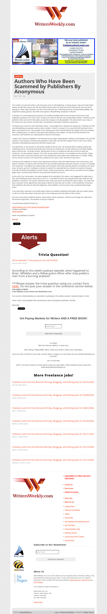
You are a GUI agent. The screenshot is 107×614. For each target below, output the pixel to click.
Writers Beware (17, 211)
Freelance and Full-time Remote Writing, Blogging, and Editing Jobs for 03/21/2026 (53, 434)
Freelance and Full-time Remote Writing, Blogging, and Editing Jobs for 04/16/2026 (53, 382)
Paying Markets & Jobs (72, 529)
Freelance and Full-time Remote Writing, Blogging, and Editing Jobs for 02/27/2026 (53, 459)
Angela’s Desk (69, 506)
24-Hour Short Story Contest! (74, 536)
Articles (18, 76)
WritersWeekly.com (25, 612)
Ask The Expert (70, 525)
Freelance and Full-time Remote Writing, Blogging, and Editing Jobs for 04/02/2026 (53, 408)
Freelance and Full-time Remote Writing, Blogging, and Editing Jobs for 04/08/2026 (53, 395)
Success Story (69, 540)
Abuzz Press (85, 580)
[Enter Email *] (53, 326)
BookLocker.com (75, 580)
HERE (15, 286)
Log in (57, 612)
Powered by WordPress (67, 612)
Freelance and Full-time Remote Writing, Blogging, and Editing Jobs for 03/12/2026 (53, 447)
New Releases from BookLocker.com (77, 521)
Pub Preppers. (38, 582)
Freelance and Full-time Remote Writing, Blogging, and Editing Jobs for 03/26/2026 (53, 421)
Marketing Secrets (71, 533)
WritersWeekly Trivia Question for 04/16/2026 (34, 260)
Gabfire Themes (89, 612)
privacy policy (38, 602)
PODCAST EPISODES (72, 510)
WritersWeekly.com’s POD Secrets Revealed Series (30, 207)
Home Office (69, 517)
